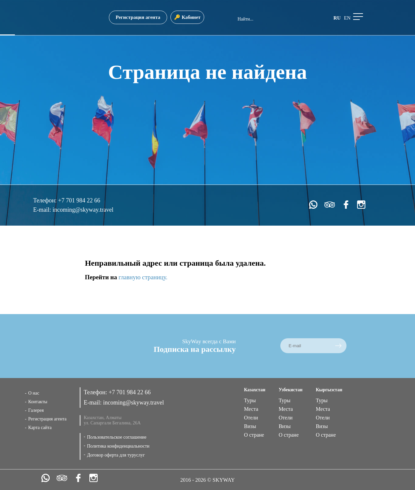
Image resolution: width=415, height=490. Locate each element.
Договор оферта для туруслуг (116, 455)
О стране (254, 435)
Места (251, 409)
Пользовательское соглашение (117, 437)
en (347, 18)
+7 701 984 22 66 (79, 200)
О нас (33, 393)
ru (337, 18)
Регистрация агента (138, 17)
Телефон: (45, 200)
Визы (250, 426)
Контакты (37, 401)
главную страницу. (142, 277)
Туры (250, 400)
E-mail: (42, 209)
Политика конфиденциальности (118, 446)
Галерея (36, 410)
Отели (251, 417)
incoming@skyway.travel (83, 209)
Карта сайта (40, 427)
